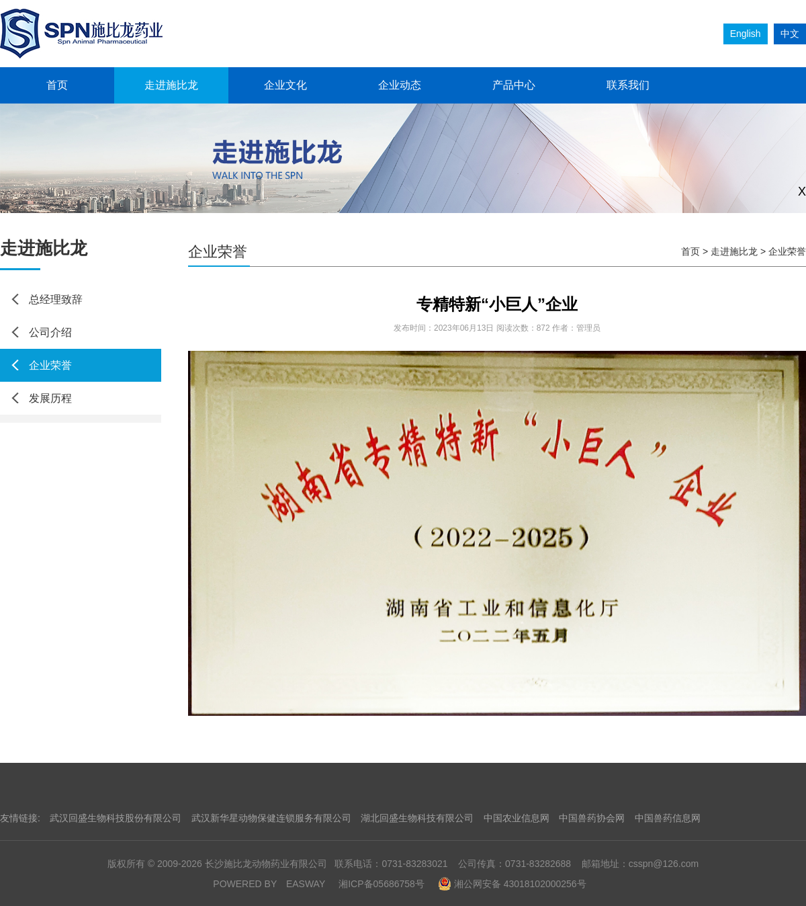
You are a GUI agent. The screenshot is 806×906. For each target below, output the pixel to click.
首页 (57, 85)
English (745, 33)
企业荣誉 (50, 365)
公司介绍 (50, 332)
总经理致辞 (56, 299)
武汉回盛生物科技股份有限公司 (115, 818)
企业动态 (399, 85)
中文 (789, 33)
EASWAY (305, 883)
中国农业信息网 (516, 818)
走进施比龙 (171, 85)
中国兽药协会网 (592, 818)
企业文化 (285, 85)
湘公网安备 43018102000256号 (512, 884)
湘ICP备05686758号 (381, 883)
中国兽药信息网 (668, 818)
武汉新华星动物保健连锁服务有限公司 (271, 818)
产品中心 (513, 85)
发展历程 (50, 398)
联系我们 (628, 85)
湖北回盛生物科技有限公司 (417, 818)
